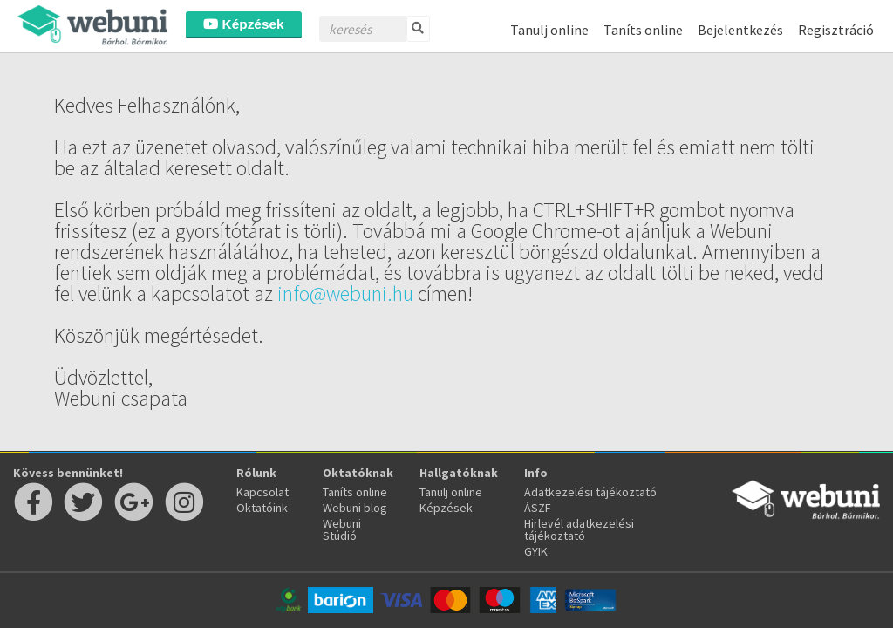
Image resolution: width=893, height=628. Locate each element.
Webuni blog (355, 507)
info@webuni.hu (345, 293)
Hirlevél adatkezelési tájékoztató (579, 529)
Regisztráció (836, 29)
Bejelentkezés (740, 29)
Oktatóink (262, 507)
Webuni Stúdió (342, 529)
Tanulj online (549, 29)
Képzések (243, 24)
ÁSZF (537, 507)
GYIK (536, 551)
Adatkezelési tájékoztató (590, 492)
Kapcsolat (262, 492)
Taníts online (643, 29)
